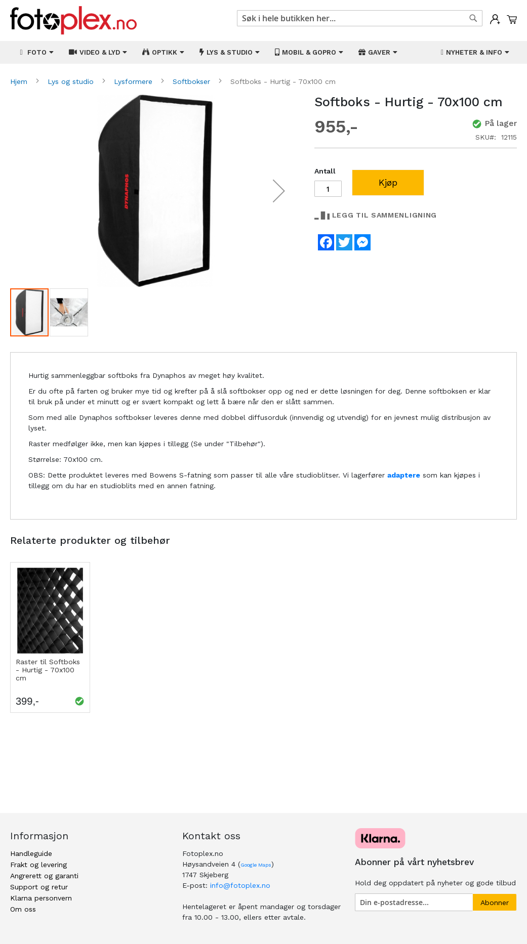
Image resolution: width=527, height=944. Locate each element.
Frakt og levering (38, 865)
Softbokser (193, 81)
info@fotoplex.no (240, 885)
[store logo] (73, 20)
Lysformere (134, 81)
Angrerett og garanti (44, 876)
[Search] (473, 18)
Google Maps (255, 865)
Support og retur (39, 887)
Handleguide (31, 853)
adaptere (403, 475)
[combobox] (360, 18)
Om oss (23, 909)
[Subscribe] (494, 902)
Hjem (20, 81)
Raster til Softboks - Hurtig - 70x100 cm (48, 670)
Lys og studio (72, 81)
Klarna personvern (41, 898)
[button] (279, 191)
